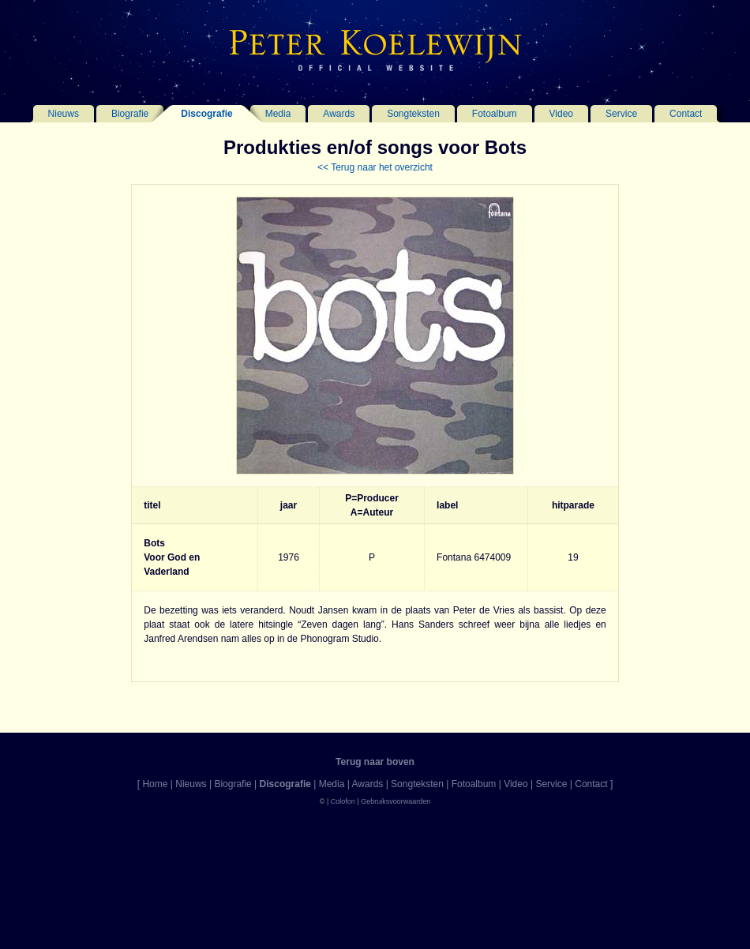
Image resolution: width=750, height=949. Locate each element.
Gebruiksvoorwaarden (395, 801)
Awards (338, 113)
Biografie (129, 113)
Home (154, 784)
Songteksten (413, 113)
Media (278, 113)
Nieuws (63, 113)
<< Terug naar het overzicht (375, 167)
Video (561, 113)
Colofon (343, 801)
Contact (685, 113)
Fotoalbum (494, 113)
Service (621, 113)
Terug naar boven (375, 761)
